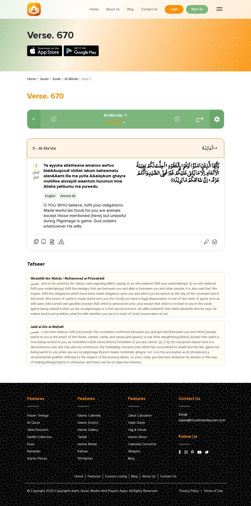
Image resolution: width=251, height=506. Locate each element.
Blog (130, 9)
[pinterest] (192, 452)
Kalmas (83, 451)
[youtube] (199, 452)
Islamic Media (87, 444)
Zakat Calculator (140, 415)
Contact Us (149, 9)
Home (94, 9)
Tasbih (82, 437)
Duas (31, 444)
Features (94, 476)
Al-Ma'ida (71, 79)
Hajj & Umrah (137, 429)
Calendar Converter (142, 444)
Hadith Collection (39, 437)
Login (174, 9)
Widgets (134, 451)
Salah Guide (136, 422)
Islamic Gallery (88, 429)
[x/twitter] (207, 452)
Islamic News (137, 437)
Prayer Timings (38, 415)
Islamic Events (88, 422)
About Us (113, 9)
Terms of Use (213, 491)
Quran (44, 79)
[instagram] (186, 452)
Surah (57, 79)
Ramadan (33, 451)
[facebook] (180, 452)
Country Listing (116, 476)
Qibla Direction (37, 429)
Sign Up (197, 9)
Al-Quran (33, 422)
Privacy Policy (189, 491)
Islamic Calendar (89, 415)
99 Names (85, 458)
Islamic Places (37, 458)
